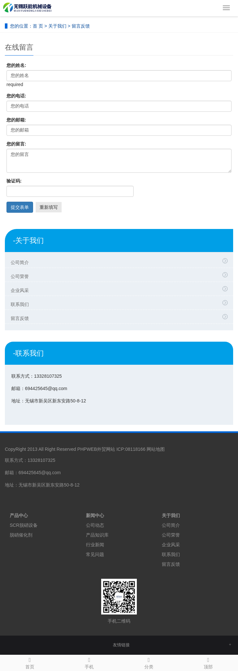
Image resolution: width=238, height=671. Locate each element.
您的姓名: (16, 65)
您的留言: (16, 143)
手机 (89, 662)
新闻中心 (95, 515)
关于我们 (57, 26)
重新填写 (49, 207)
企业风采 (121, 289)
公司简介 (121, 261)
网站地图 (156, 449)
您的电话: (16, 95)
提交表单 (20, 207)
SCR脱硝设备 (24, 525)
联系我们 (121, 303)
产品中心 (19, 515)
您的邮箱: (16, 119)
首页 (30, 662)
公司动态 (95, 525)
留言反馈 (121, 317)
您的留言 (119, 161)
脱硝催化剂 (21, 535)
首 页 (38, 26)
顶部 (208, 662)
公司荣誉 (121, 275)
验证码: (14, 181)
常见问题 (95, 554)
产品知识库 (97, 535)
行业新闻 (95, 544)
